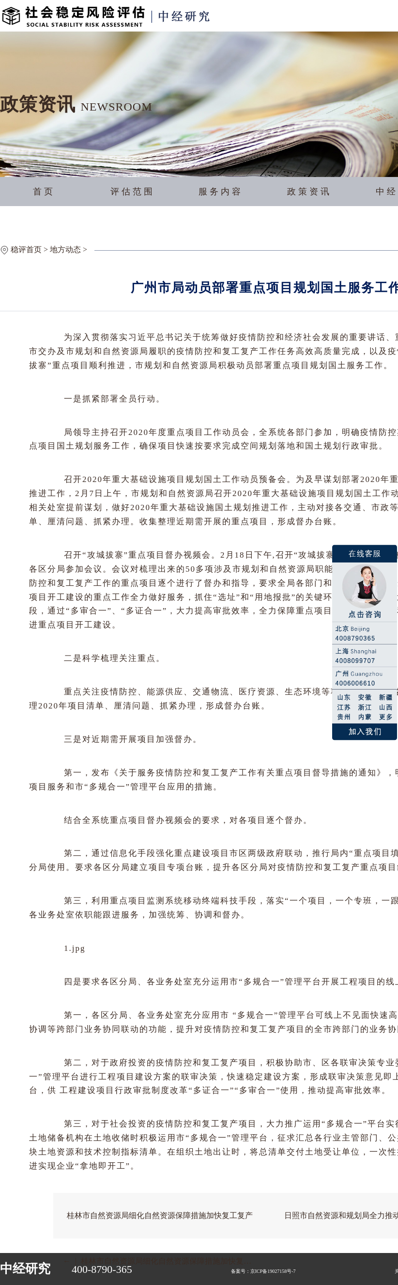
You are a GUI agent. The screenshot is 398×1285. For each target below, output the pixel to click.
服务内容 (221, 191)
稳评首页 (26, 249)
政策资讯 (309, 191)
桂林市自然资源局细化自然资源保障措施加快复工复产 (160, 1215)
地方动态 (65, 249)
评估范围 (132, 191)
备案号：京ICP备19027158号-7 (263, 1271)
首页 (44, 191)
